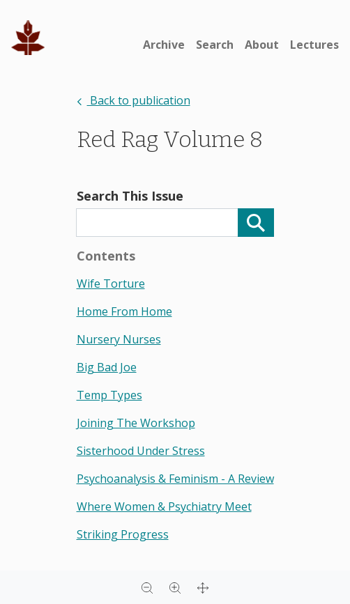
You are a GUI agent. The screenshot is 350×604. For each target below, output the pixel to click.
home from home (124, 311)
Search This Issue (130, 195)
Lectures (314, 44)
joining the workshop (136, 423)
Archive (164, 44)
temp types (109, 395)
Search (215, 44)
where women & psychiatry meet (164, 506)
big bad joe (107, 367)
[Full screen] (203, 587)
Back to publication (133, 100)
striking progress (123, 534)
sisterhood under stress (141, 450)
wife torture (111, 283)
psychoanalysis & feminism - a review (175, 478)
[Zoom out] (147, 587)
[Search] (256, 222)
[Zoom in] (175, 587)
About (262, 44)
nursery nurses (119, 339)
